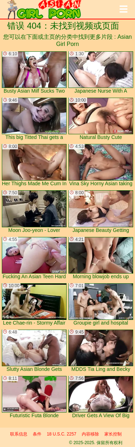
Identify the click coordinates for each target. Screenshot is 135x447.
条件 (37, 434)
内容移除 (90, 434)
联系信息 (18, 434)
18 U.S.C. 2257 (61, 434)
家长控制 (113, 434)
